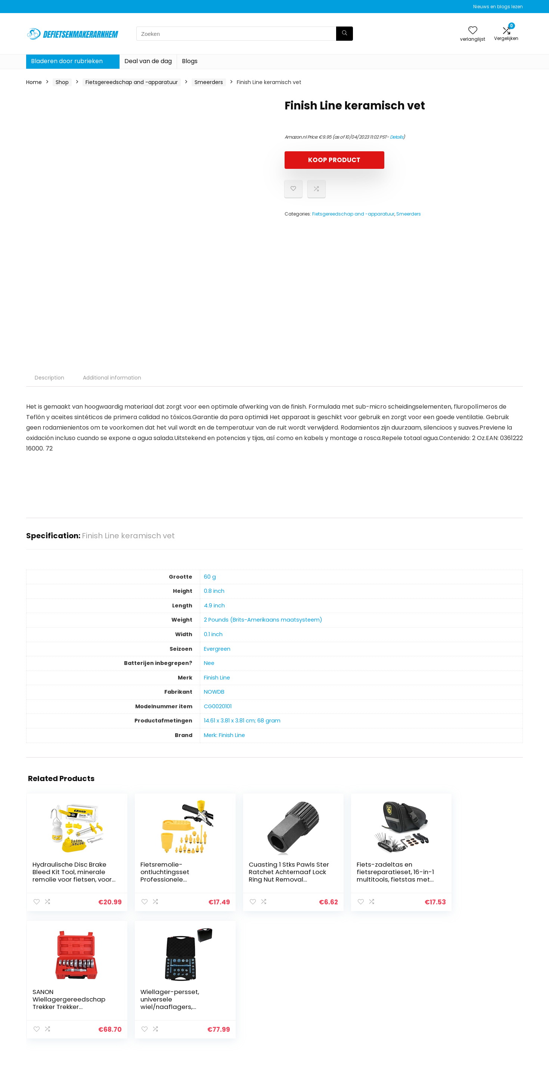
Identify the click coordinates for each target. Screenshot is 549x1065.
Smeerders (209, 82)
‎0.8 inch (214, 591)
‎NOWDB (214, 692)
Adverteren (382, 1018)
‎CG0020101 (218, 706)
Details (396, 137)
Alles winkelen (385, 987)
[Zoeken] (344, 34)
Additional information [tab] (112, 377)
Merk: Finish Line (224, 735)
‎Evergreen (217, 649)
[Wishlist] (472, 31)
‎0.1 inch (213, 634)
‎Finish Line (217, 677)
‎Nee (209, 663)
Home (34, 82)
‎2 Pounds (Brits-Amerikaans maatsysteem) (263, 619)
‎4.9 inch (214, 605)
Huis (372, 977)
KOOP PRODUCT (327, 159)
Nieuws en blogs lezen (498, 6)
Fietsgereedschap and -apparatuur (132, 82)
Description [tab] (49, 377)
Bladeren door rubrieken (67, 61)
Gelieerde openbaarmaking (483, 997)
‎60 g (210, 577)
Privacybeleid (465, 977)
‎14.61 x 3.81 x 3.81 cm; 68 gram (242, 720)
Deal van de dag (148, 61)
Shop (62, 82)
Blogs (190, 61)
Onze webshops (388, 1008)
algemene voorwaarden (479, 987)
